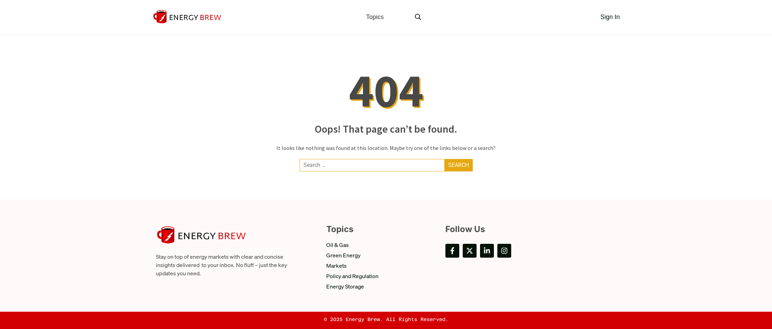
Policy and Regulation (352, 275)
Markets (336, 265)
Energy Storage (345, 286)
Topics (375, 17)
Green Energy (343, 255)
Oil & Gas (337, 244)
